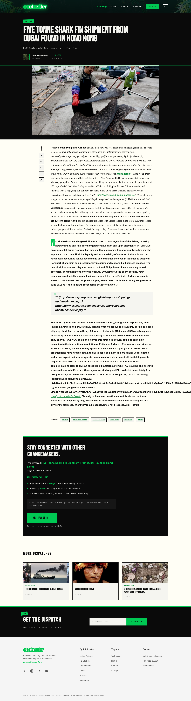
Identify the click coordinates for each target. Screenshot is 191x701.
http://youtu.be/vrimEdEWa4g (66, 396)
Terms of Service (62, 695)
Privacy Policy (76, 695)
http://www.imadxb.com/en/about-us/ (116, 195)
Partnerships (148, 666)
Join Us (152, 6)
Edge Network (98, 695)
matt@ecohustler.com (152, 656)
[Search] (165, 6)
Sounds (137, 6)
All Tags (114, 671)
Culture (124, 6)
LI (41, 167)
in (46, 671)
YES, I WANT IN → (42, 518)
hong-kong (114, 420)
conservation (99, 420)
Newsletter (85, 680)
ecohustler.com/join (32, 662)
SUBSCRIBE (136, 621)
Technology (101, 6)
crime (140, 420)
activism (128, 420)
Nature (114, 6)
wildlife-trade (80, 420)
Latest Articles (86, 656)
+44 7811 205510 (151, 661)
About (82, 671)
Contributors (85, 666)
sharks (65, 420)
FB (41, 161)
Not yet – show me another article (44, 526)
